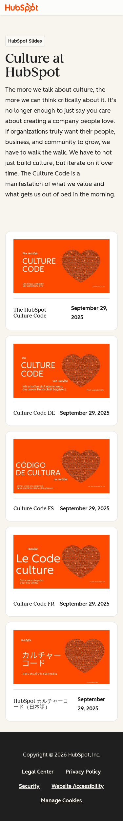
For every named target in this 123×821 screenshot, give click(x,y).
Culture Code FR (33, 604)
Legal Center (38, 772)
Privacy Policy (83, 772)
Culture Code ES (33, 508)
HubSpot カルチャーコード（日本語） (40, 704)
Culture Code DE (34, 413)
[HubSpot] (21, 7)
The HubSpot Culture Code (30, 313)
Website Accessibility (77, 786)
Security (29, 786)
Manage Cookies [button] (61, 800)
